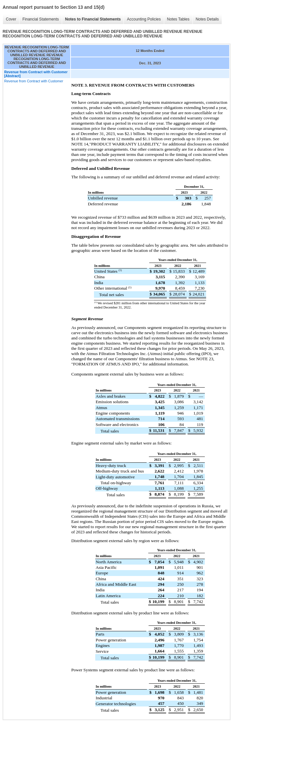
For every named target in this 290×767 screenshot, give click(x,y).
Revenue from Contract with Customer (33, 81)
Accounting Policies (144, 19)
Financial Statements (40, 19)
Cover (11, 19)
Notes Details (207, 19)
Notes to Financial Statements (93, 19)
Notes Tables (178, 19)
